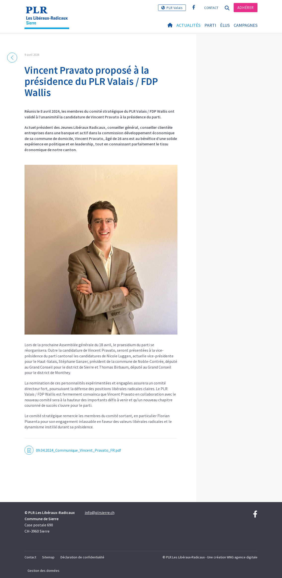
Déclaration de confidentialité (82, 557)
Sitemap (48, 557)
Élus (225, 25)
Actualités (188, 25)
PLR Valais (175, 7)
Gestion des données (43, 570)
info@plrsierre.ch (99, 512)
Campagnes (245, 25)
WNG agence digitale (242, 557)
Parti (210, 25)
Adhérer (245, 7)
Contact (211, 7)
